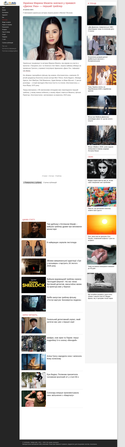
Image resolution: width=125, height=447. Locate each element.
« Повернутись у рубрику (32, 182)
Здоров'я (4, 15)
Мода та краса (6, 22)
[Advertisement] (52, 112)
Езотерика (5, 12)
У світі (4, 39)
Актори (52, 176)
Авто (3, 7)
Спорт (4, 34)
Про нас (4, 46)
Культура (4, 19)
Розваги (4, 29)
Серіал (45, 176)
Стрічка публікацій (50, 182)
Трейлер (58, 176)
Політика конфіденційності (10, 51)
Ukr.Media (26, 71)
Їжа (3, 17)
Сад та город (6, 32)
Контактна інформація (9, 48)
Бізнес (4, 10)
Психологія (5, 27)
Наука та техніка (7, 24)
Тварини (4, 37)
